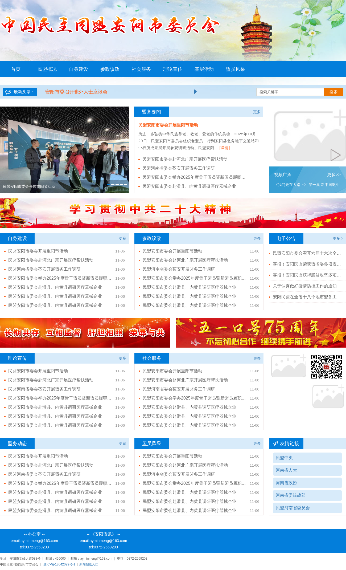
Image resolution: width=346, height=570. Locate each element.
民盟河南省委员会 (293, 508)
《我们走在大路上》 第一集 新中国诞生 (307, 184)
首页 (15, 69)
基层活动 (204, 69)
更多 (257, 112)
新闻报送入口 (88, 564)
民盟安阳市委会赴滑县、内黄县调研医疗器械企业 (189, 186)
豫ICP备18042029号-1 (59, 564)
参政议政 (110, 69)
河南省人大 (286, 470)
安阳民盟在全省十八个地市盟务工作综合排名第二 (307, 297)
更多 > (338, 238)
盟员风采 (235, 69)
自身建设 (78, 69)
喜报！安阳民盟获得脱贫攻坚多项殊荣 (307, 275)
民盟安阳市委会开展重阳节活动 (168, 125)
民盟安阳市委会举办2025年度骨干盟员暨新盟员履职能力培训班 (195, 177)
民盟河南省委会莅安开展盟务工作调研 (178, 168)
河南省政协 (286, 483)
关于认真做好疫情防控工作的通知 (305, 286)
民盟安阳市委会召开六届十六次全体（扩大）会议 (307, 253)
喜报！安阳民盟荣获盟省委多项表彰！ (307, 264)
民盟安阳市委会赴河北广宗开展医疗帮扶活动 (185, 159)
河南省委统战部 (291, 495)
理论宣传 (172, 69)
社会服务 (141, 69)
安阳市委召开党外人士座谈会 (76, 92)
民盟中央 (284, 457)
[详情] (225, 148)
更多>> (334, 174)
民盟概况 (47, 69)
